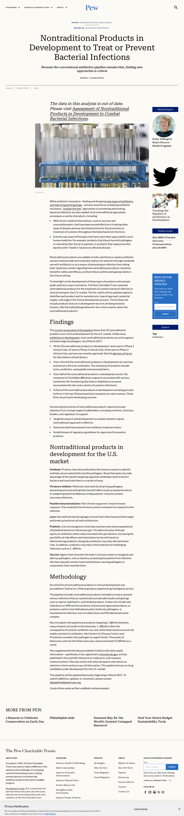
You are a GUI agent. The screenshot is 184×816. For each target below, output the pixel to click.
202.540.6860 (159, 247)
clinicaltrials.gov (108, 654)
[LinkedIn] (154, 792)
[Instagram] (150, 792)
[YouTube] (163, 792)
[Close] (179, 812)
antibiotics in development (65, 337)
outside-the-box (72, 208)
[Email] (165, 307)
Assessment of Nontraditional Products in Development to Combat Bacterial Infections (89, 113)
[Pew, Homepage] (92, 7)
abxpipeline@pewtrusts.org (65, 682)
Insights (98, 758)
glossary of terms (122, 353)
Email (156, 302)
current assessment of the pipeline (73, 330)
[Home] (30, 750)
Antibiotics (157, 337)
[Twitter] (158, 792)
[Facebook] (145, 792)
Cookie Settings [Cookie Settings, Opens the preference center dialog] (140, 812)
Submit (165, 314)
